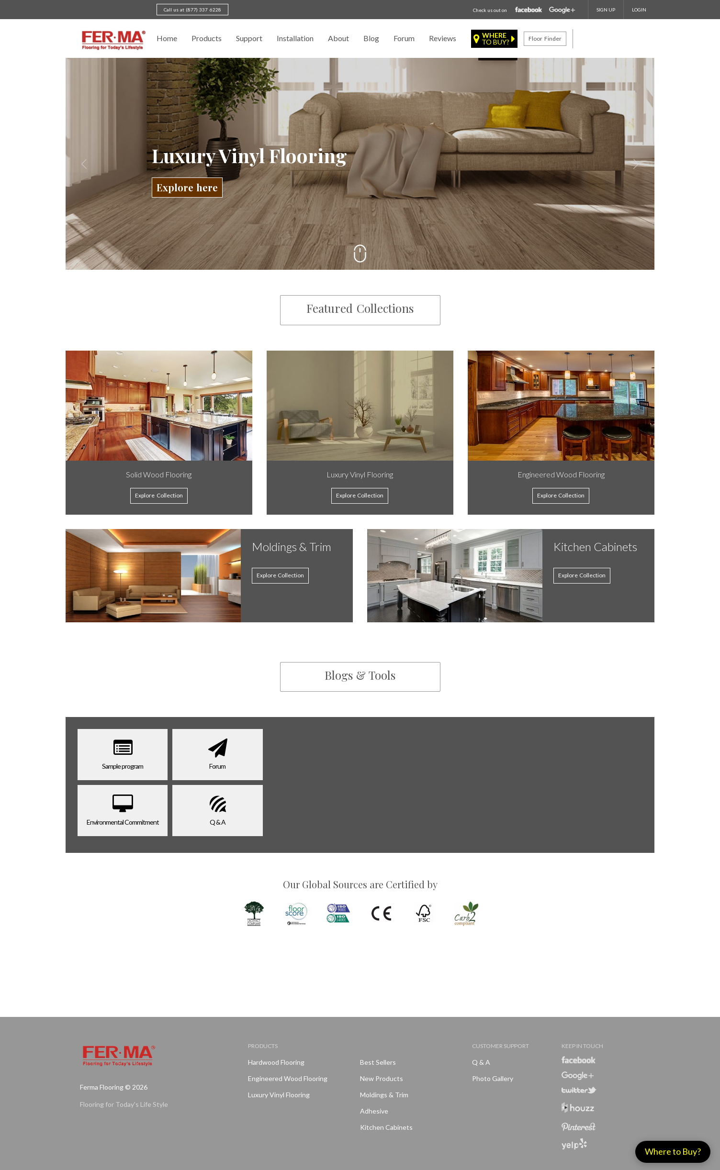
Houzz (578, 1109)
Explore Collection (280, 575)
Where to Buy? (673, 1151)
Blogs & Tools (360, 675)
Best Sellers (378, 1062)
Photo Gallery (492, 1078)
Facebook (528, 10)
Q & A (481, 1062)
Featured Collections (359, 308)
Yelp (574, 1144)
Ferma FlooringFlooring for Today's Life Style (112, 40)
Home (167, 38)
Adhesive (374, 1111)
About (338, 38)
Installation (295, 38)
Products (206, 38)
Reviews (442, 38)
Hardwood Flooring (276, 1062)
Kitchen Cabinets (386, 1127)
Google (562, 10)
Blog (371, 38)
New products (381, 1078)
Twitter (579, 1090)
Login (639, 9)
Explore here (187, 187)
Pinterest (579, 1127)
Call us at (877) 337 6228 (192, 9)
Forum (404, 38)
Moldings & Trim (384, 1095)
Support (249, 38)
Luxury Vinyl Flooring (279, 1095)
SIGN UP (605, 9)
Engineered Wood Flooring (287, 1078)
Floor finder (545, 38)
